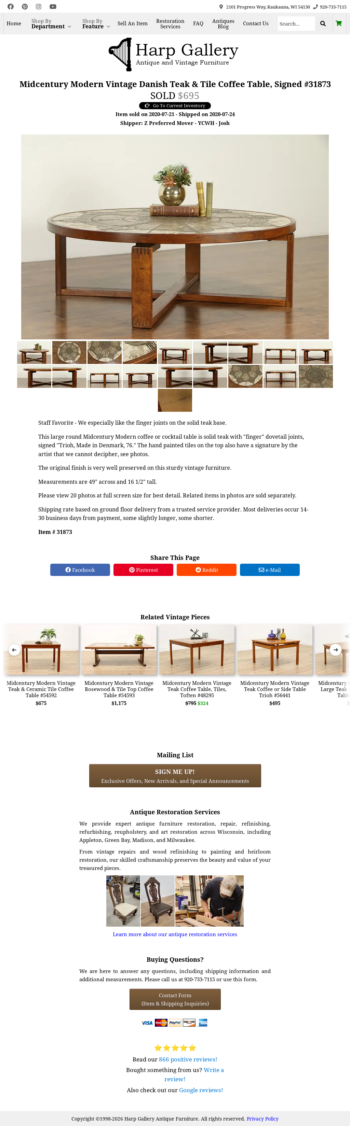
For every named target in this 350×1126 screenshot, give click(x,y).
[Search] (296, 23)
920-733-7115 (333, 7)
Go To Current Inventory (175, 105)
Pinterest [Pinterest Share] (143, 569)
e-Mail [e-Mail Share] (270, 569)
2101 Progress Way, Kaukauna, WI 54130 (268, 7)
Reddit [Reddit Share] (207, 569)
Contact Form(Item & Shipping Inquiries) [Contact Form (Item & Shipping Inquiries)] (175, 999)
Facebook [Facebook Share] (80, 569)
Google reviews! (201, 1090)
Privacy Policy (263, 1118)
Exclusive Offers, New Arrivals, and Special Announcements (175, 775)
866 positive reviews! (188, 1059)
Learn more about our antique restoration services (175, 934)
